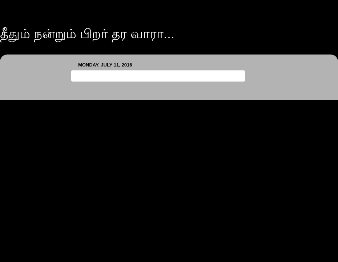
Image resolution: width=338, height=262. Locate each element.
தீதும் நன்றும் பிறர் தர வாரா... (87, 33)
